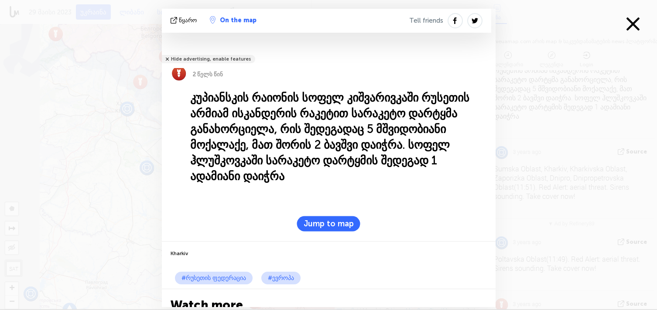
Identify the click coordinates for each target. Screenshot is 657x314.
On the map (233, 20)
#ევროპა (281, 278)
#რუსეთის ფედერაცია (213, 278)
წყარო (184, 20)
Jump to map (329, 224)
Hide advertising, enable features (211, 59)
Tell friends (426, 20)
